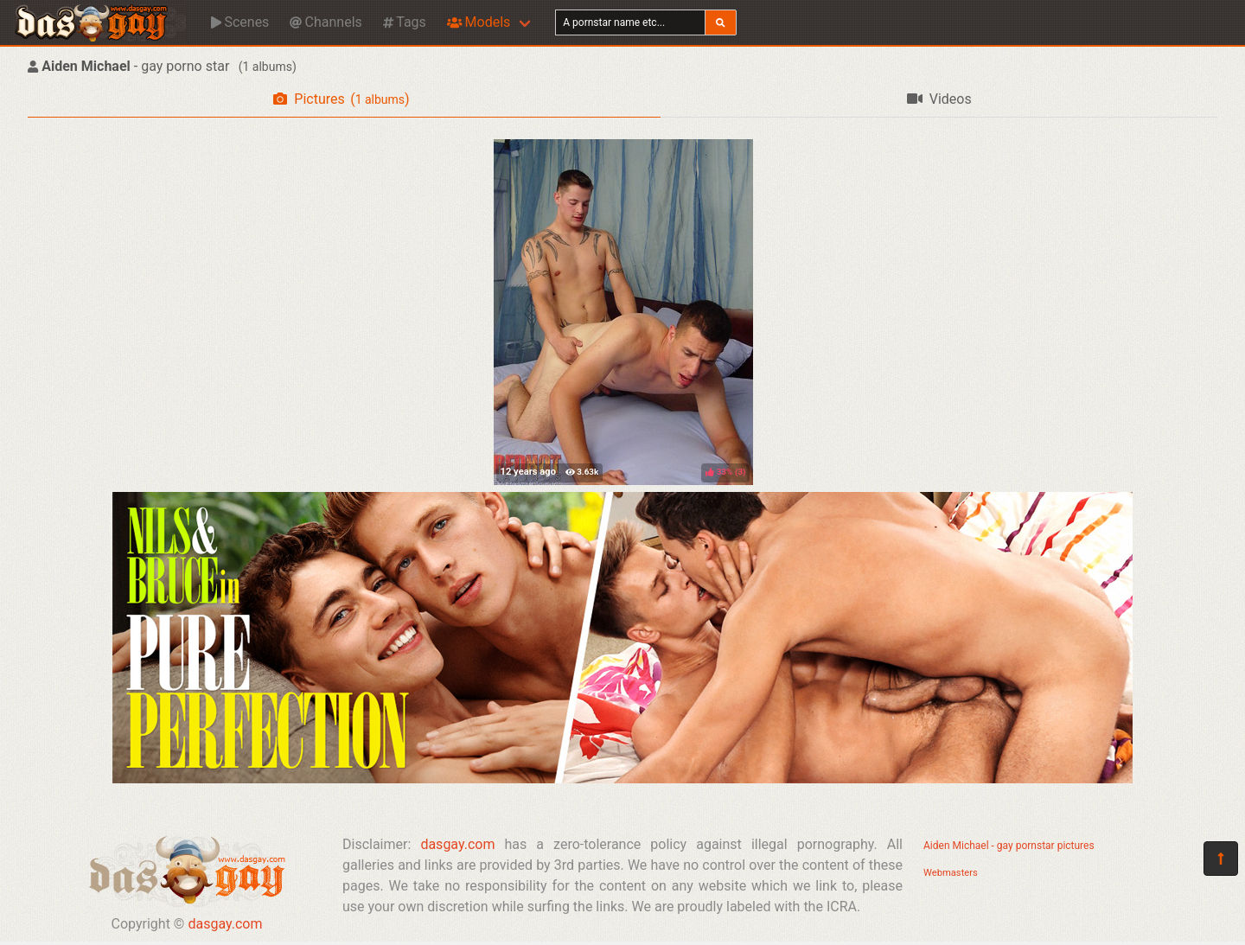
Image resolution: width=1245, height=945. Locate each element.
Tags (404, 22)
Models (478, 22)
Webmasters (950, 872)
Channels (325, 22)
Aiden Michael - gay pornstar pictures (1009, 846)
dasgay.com (225, 924)
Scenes (240, 22)
